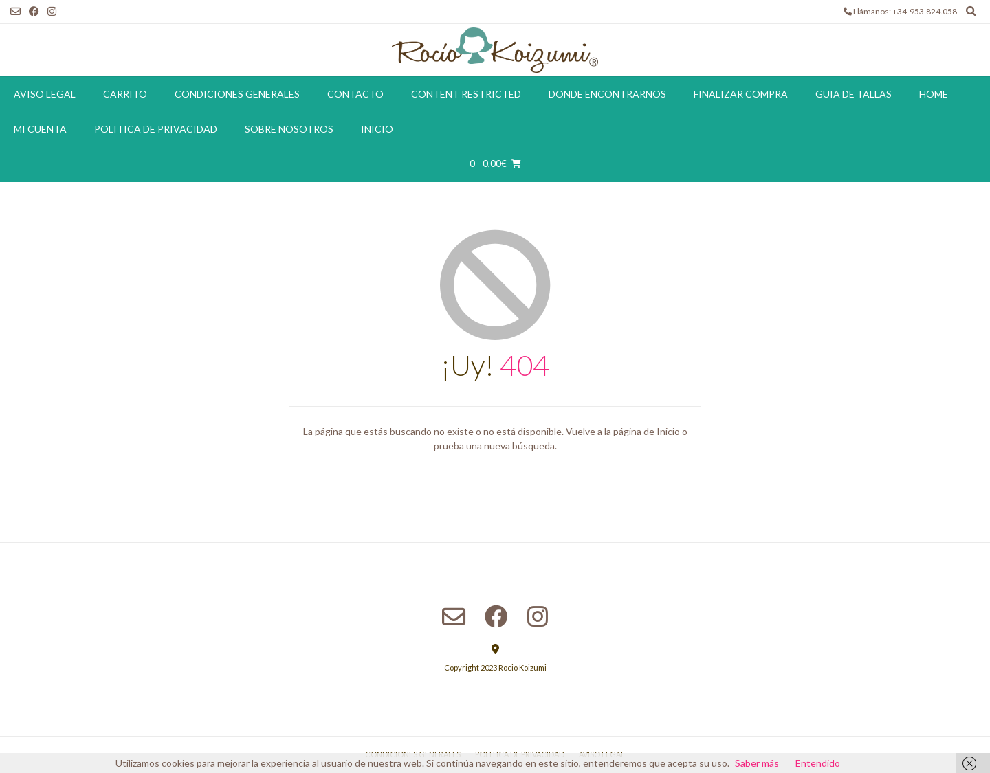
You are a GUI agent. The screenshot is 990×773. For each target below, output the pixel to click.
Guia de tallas (853, 94)
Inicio (377, 129)
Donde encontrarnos (607, 94)
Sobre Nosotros (289, 129)
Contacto (355, 94)
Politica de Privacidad (155, 129)
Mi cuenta (40, 129)
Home (933, 94)
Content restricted (466, 94)
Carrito (125, 94)
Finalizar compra (741, 94)
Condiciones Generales (237, 94)
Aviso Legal (45, 94)
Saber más (757, 763)
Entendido (817, 763)
